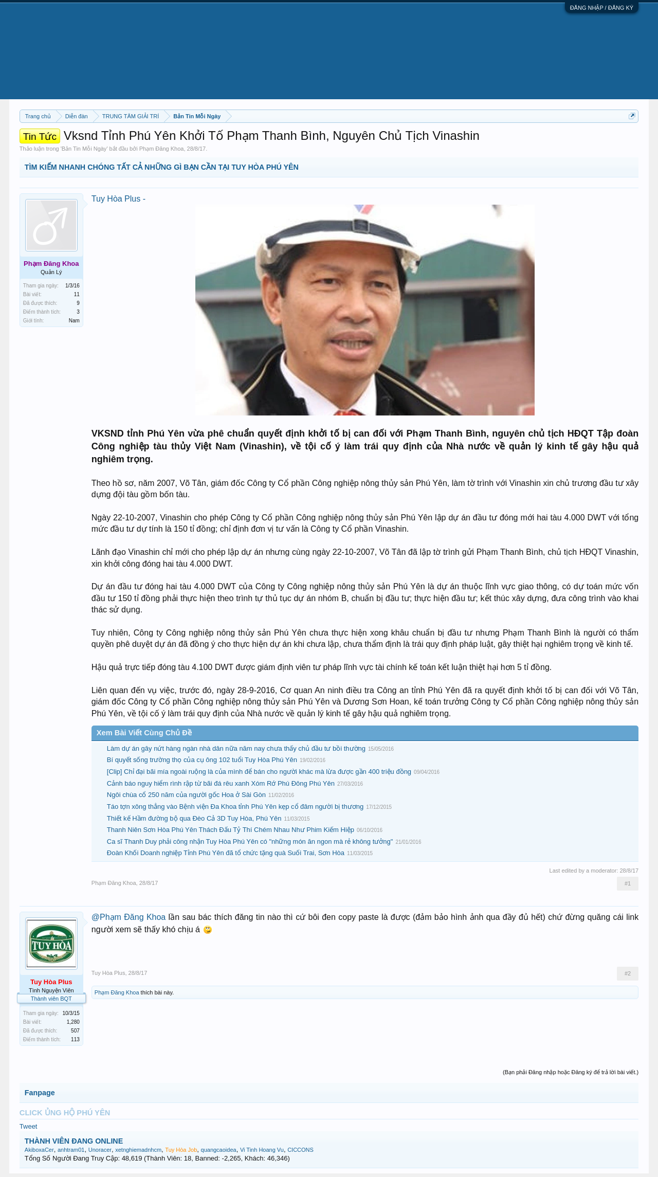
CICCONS (300, 1150)
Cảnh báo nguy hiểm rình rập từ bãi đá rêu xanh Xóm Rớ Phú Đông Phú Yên (221, 783)
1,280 (73, 1022)
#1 (628, 883)
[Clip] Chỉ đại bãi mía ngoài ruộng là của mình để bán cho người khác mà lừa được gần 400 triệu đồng (259, 771)
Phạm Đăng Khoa (161, 149)
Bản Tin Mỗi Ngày (84, 149)
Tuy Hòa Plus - (118, 198)
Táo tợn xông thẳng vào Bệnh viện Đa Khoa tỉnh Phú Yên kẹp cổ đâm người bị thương (235, 806)
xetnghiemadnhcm (138, 1150)
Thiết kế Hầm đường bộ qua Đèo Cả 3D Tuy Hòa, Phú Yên (194, 818)
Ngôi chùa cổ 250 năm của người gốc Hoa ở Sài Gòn (186, 795)
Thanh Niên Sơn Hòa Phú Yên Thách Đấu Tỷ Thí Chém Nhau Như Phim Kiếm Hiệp (230, 830)
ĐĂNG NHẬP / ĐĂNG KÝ (602, 8)
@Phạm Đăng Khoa (129, 917)
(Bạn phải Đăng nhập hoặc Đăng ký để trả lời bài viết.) (570, 1072)
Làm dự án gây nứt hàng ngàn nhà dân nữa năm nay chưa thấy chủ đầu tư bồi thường (236, 748)
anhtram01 (71, 1150)
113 (75, 1039)
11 (77, 294)
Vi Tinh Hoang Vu (262, 1150)
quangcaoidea (218, 1150)
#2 (628, 973)
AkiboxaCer (39, 1150)
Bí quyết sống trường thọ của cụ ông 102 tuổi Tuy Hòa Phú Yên (202, 760)
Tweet (29, 1126)
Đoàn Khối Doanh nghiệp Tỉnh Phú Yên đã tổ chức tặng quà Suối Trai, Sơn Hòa (225, 853)
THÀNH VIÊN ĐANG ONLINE (74, 1141)
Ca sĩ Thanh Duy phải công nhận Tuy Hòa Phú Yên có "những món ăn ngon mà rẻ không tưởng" (250, 841)
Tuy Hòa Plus (108, 973)
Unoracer (100, 1150)
